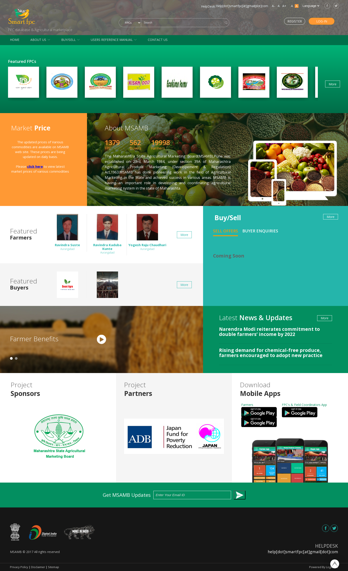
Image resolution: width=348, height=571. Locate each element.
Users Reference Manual (112, 40)
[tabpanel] (101, 339)
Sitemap (53, 567)
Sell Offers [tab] (225, 231)
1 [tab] (11, 358)
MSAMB (16, 552)
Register (283, 21)
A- (273, 6)
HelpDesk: (208, 6)
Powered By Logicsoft (323, 567)
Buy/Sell (68, 40)
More (332, 84)
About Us (38, 40)
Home (14, 40)
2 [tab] (16, 358)
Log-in (316, 21)
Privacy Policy (19, 567)
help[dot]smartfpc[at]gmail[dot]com (242, 6)
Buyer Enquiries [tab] (260, 231)
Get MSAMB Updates (174, 495)
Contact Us (158, 40)
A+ (284, 6)
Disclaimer (38, 567)
